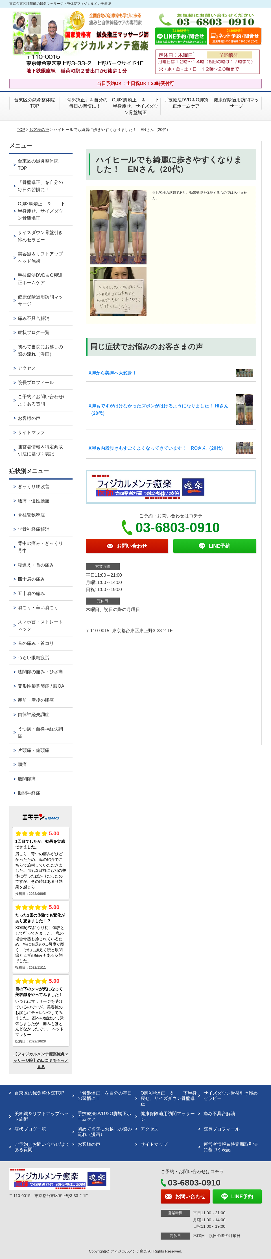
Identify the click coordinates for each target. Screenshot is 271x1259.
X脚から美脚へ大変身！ (113, 373)
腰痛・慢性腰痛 (33, 500)
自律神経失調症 (33, 714)
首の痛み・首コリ (36, 643)
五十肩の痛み (31, 593)
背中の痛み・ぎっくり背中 (40, 547)
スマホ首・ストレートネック (40, 626)
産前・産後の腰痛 (36, 700)
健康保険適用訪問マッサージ (236, 102)
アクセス (27, 368)
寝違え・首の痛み (36, 565)
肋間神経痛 (29, 793)
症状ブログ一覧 (33, 332)
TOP (21, 129)
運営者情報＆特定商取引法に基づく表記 (40, 450)
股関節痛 (27, 778)
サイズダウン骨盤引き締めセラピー (40, 236)
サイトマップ (31, 432)
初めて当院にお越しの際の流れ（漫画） (40, 350)
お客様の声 (39, 129)
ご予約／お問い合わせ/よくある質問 (41, 400)
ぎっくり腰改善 (33, 486)
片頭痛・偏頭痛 (33, 750)
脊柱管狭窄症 (31, 514)
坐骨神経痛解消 (33, 529)
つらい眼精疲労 (33, 657)
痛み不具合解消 (33, 318)
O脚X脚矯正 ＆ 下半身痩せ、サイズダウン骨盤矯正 (135, 106)
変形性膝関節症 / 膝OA (41, 686)
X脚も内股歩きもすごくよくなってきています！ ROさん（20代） (157, 448)
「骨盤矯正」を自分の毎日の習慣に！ (85, 102)
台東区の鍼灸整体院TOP (34, 102)
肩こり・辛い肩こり (38, 607)
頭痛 (22, 764)
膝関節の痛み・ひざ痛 (40, 671)
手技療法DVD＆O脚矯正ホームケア (186, 102)
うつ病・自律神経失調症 (40, 733)
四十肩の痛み (31, 579)
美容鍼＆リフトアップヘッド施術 (40, 257)
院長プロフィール (36, 382)
